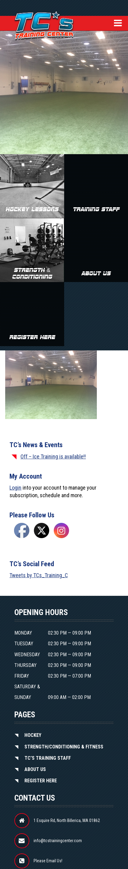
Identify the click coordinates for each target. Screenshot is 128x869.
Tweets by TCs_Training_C (38, 575)
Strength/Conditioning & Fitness (63, 747)
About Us (35, 769)
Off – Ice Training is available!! (53, 456)
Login (15, 487)
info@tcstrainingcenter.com (58, 840)
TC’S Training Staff (47, 758)
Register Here (40, 781)
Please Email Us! (48, 860)
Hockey (32, 735)
